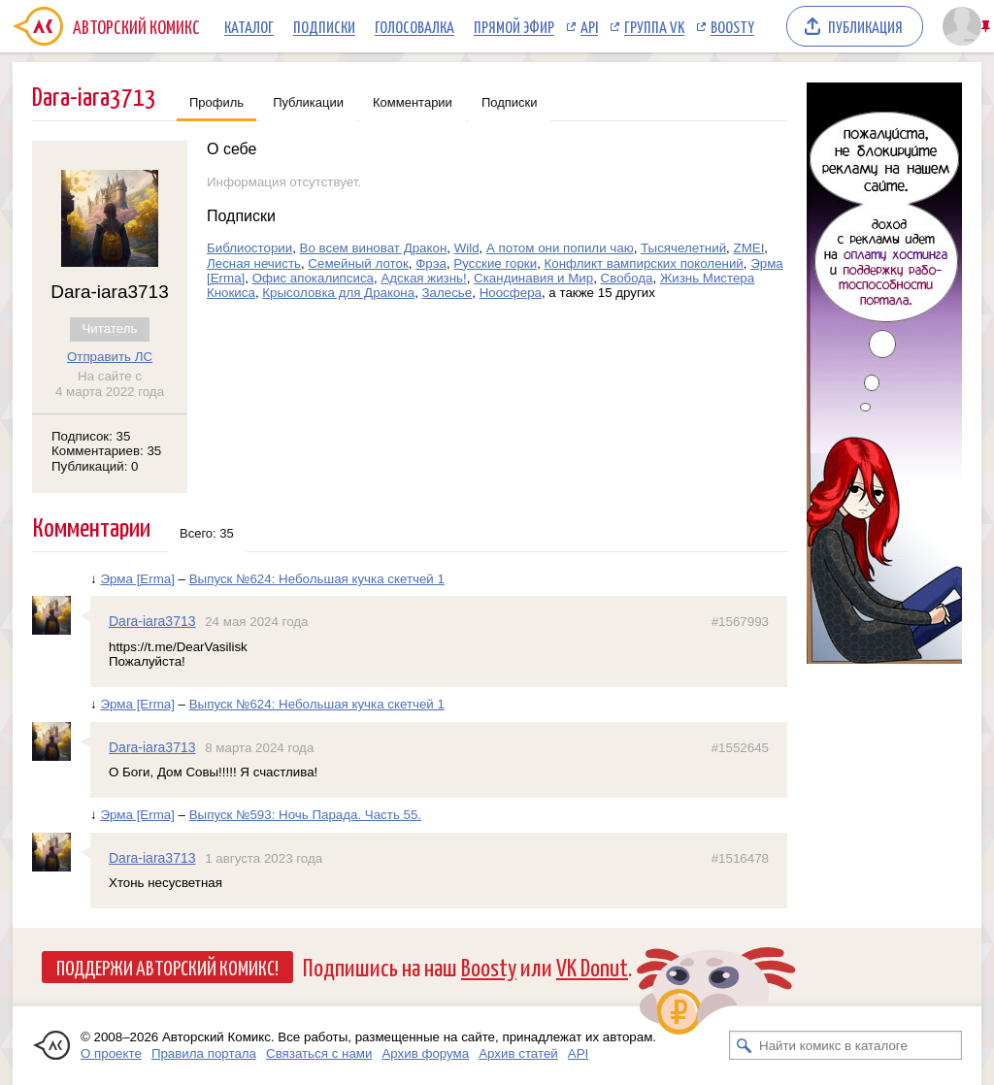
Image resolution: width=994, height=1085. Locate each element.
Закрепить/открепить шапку (987, 26)
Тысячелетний (683, 248)
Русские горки (495, 263)
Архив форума (425, 1053)
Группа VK (654, 26)
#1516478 (740, 858)
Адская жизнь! (423, 278)
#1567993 (740, 621)
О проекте (111, 1053)
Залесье (447, 292)
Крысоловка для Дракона (338, 292)
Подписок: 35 (90, 436)
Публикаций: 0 (95, 466)
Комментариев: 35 (106, 451)
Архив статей (518, 1053)
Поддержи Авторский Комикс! (167, 966)
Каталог (249, 26)
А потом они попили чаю (560, 248)
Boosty (732, 26)
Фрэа (431, 263)
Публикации (308, 102)
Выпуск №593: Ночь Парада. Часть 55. (305, 814)
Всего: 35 (207, 533)
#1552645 (740, 747)
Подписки (324, 26)
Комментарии (412, 102)
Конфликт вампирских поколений (644, 263)
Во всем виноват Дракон (373, 248)
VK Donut (592, 966)
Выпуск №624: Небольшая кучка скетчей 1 (317, 579)
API (589, 26)
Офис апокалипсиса (313, 278)
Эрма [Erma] (137, 579)
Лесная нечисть (254, 263)
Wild (467, 248)
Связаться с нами (319, 1053)
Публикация (865, 26)
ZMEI (749, 248)
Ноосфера (511, 292)
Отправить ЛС (109, 356)
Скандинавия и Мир (533, 278)
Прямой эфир (514, 26)
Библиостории (249, 248)
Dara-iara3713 (152, 621)
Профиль (216, 102)
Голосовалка (414, 26)
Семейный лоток (358, 263)
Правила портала (203, 1053)
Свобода (627, 278)
